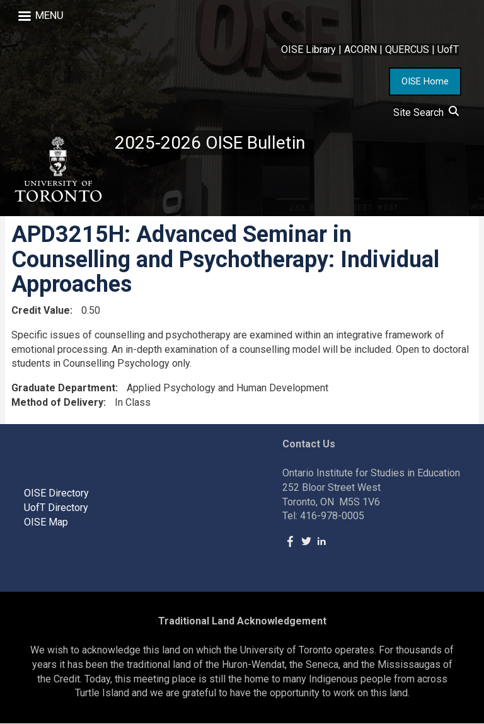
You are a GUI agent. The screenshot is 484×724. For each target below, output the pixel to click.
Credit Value (40, 310)
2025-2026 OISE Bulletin (210, 142)
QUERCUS (407, 49)
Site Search (426, 112)
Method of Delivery (57, 402)
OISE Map (46, 522)
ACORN (360, 49)
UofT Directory (56, 508)
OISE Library (308, 49)
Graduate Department (63, 388)
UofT (448, 49)
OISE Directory (56, 493)
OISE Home (425, 81)
